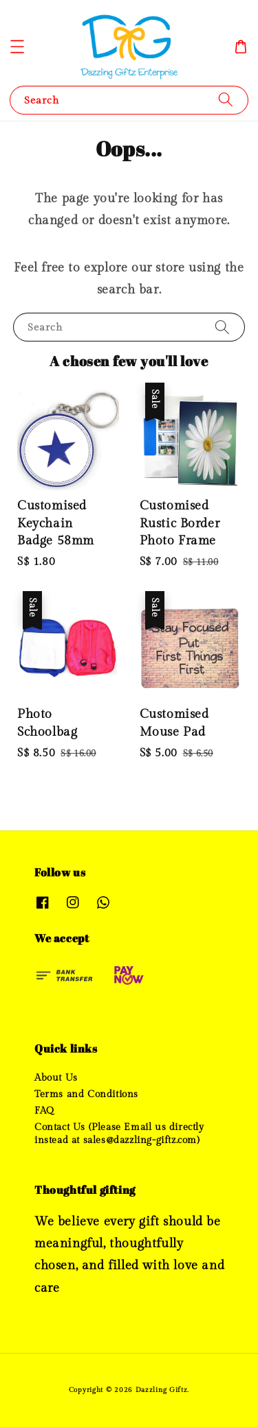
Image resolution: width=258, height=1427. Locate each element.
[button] (17, 47)
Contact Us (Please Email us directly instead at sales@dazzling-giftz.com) (119, 1133)
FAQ (44, 1110)
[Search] (226, 99)
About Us (56, 1077)
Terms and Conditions (86, 1094)
